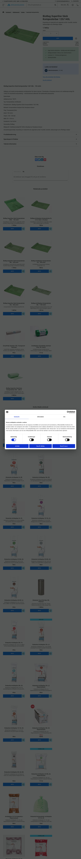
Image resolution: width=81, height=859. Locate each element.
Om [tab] (64, 416)
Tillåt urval (40, 446)
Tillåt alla (63, 446)
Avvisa (17, 446)
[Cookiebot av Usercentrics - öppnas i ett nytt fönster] (68, 412)
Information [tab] (40, 416)
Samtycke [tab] (16, 416)
